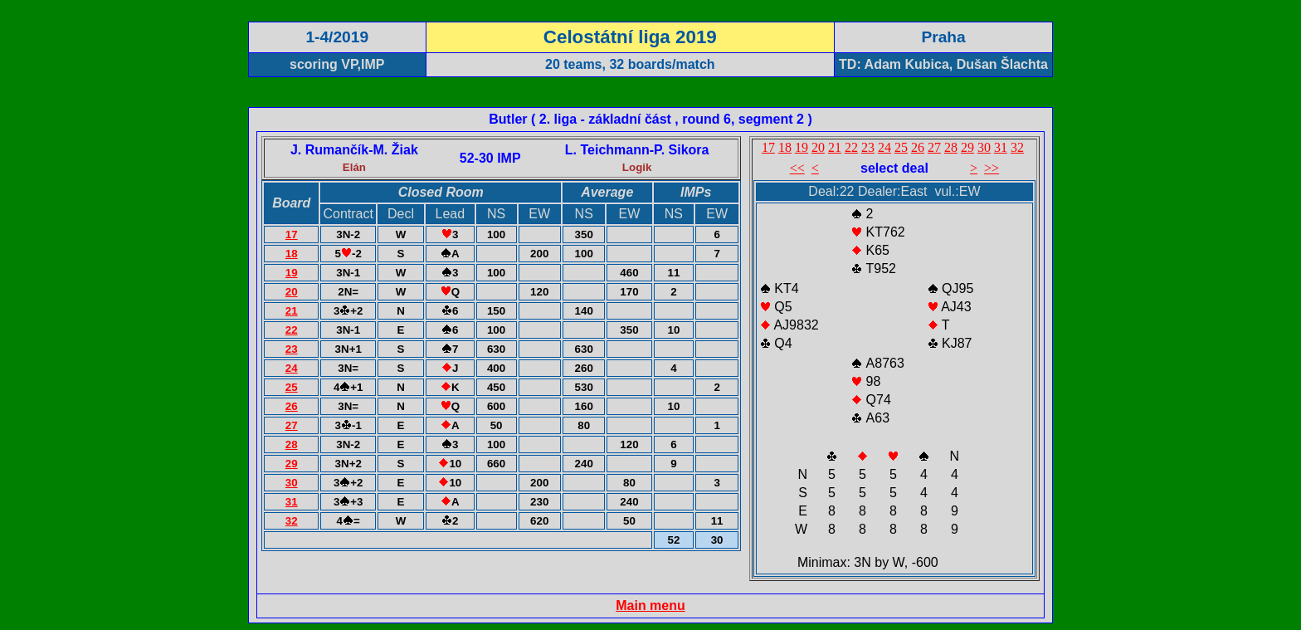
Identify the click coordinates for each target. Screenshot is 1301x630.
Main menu (650, 605)
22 (291, 330)
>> (991, 168)
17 (291, 234)
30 (291, 482)
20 (291, 292)
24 (291, 368)
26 (291, 406)
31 (291, 502)
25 (291, 387)
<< (797, 168)
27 (291, 425)
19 (291, 272)
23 (291, 349)
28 (291, 444)
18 (291, 253)
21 (291, 311)
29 (291, 463)
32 (291, 521)
